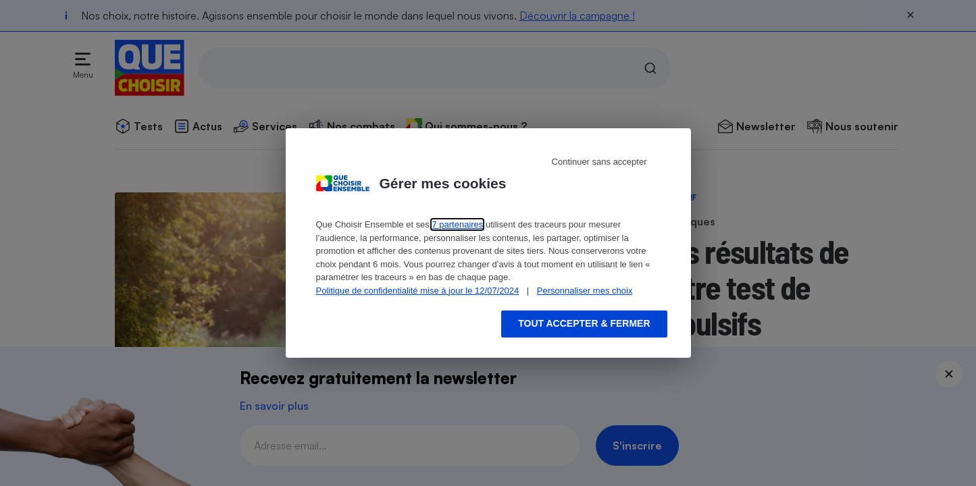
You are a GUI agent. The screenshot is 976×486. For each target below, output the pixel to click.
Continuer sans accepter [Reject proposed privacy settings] (599, 162)
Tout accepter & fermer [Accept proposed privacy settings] (584, 323)
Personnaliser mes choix (585, 291)
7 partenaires (457, 224)
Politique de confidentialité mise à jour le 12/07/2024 (417, 291)
